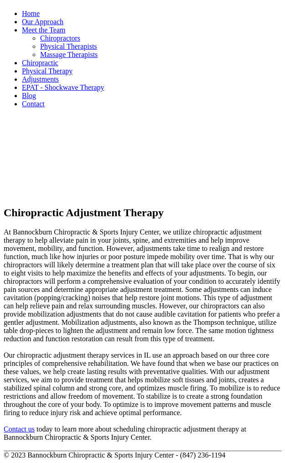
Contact (33, 104)
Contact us (19, 429)
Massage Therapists (69, 54)
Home (31, 13)
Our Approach (42, 22)
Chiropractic (40, 63)
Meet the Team (43, 30)
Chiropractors (60, 38)
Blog (29, 95)
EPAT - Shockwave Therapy (63, 87)
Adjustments (40, 79)
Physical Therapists (68, 46)
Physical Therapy (47, 71)
